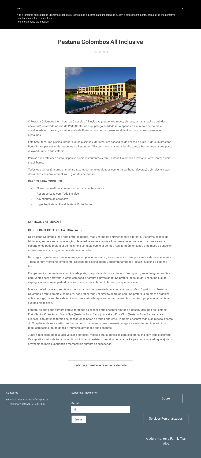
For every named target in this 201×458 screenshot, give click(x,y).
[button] (182, 8)
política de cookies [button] (42, 18)
